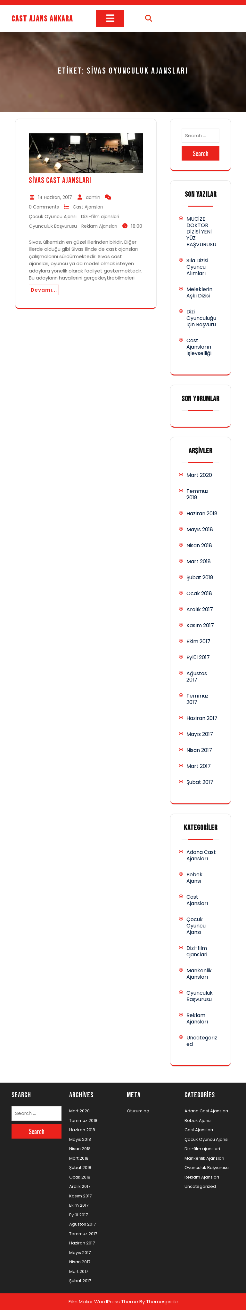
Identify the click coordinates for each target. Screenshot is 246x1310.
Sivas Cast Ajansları (60, 180)
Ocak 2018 (199, 593)
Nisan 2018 (199, 545)
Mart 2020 (199, 475)
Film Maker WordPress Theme (103, 1301)
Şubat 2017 (199, 782)
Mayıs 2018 (199, 529)
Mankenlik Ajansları (199, 974)
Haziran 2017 (201, 718)
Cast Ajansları (88, 207)
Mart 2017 (198, 766)
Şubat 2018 (199, 577)
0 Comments (44, 207)
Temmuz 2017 (197, 699)
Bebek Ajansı (194, 878)
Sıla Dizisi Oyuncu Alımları (197, 267)
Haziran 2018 (201, 513)
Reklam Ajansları (99, 226)
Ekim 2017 (198, 641)
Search (201, 153)
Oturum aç (138, 1111)
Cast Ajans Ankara (42, 19)
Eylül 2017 (198, 657)
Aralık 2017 (199, 609)
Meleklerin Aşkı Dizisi (199, 292)
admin (93, 197)
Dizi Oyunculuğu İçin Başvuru (201, 318)
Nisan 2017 (199, 750)
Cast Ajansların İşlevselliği (198, 347)
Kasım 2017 (200, 625)
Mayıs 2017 (199, 734)
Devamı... (44, 290)
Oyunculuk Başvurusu (53, 226)
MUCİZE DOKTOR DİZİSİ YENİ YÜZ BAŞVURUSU (201, 231)
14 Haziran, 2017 (55, 197)
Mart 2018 (198, 561)
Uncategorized (201, 1041)
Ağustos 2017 (196, 676)
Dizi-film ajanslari (100, 216)
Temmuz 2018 (197, 494)
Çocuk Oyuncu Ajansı (53, 216)
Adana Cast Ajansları (201, 855)
